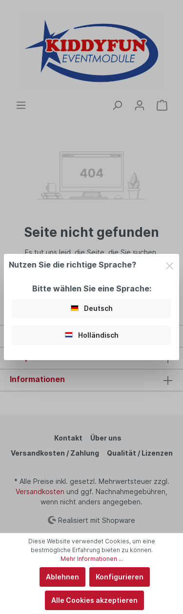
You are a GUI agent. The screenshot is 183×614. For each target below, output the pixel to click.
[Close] (169, 264)
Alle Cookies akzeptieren (94, 600)
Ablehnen (62, 577)
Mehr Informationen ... (92, 558)
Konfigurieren (119, 577)
